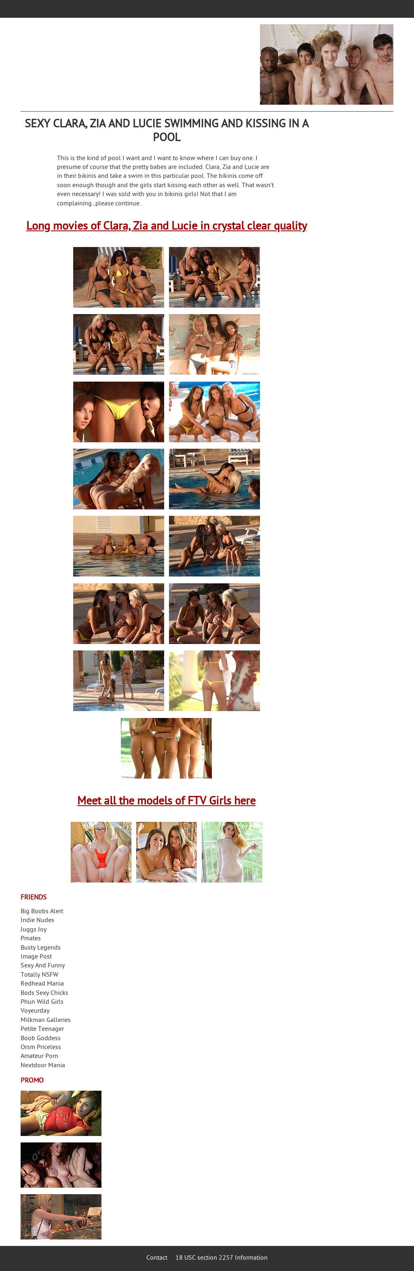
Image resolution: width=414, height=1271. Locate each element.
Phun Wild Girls (42, 1002)
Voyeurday (35, 1011)
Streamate (61, 1113)
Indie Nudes (37, 920)
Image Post (36, 957)
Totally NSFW (39, 975)
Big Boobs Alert (42, 912)
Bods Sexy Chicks (44, 993)
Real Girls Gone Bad (61, 1165)
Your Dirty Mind (143, 59)
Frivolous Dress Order (61, 1216)
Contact (156, 1258)
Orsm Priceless (41, 1047)
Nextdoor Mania (43, 1066)
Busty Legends (41, 948)
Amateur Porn (39, 1056)
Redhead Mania (42, 984)
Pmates (31, 939)
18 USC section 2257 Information (221, 1258)
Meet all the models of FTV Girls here (166, 802)
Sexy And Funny (43, 966)
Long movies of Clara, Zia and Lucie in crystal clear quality (166, 227)
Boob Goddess (41, 1039)
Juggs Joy (33, 930)
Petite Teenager (42, 1029)
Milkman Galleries (46, 1020)
